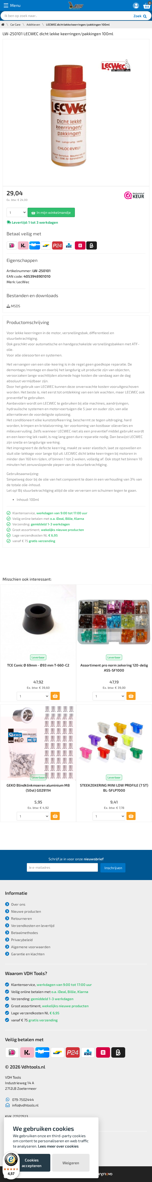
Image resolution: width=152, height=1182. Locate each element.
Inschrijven (113, 868)
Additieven (33, 24)
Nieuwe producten (23, 911)
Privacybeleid (19, 940)
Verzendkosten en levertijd (29, 925)
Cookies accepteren (31, 1163)
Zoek (140, 16)
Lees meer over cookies (58, 1146)
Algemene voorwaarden (27, 947)
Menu (12, 5)
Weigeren (70, 1162)
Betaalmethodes (21, 932)
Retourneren (18, 918)
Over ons (15, 904)
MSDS (13, 306)
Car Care (15, 24)
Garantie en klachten (25, 954)
